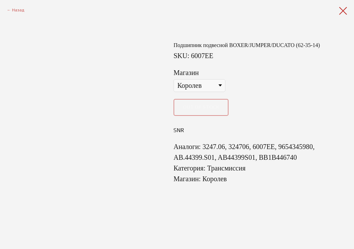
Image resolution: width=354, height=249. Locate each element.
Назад (18, 10)
